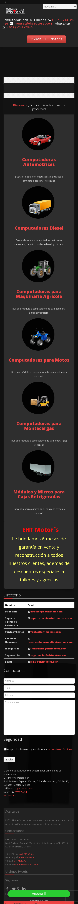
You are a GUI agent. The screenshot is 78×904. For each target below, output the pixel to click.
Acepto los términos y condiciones (38, 748)
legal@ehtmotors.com (44, 660)
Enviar (9, 758)
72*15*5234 (20, 790)
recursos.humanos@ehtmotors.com (50, 641)
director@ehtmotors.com (46, 610)
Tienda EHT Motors (46, 39)
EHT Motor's (20, 859)
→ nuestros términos (60, 748)
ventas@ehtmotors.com (33, 23)
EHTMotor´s (10, 794)
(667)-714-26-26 (25, 787)
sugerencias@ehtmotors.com (48, 654)
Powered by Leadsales (39, 901)
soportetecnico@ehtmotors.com (51, 617)
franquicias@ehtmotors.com (48, 647)
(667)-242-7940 (19, 27)
